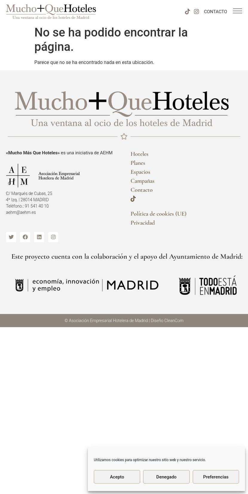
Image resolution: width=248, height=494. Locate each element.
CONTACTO (215, 11)
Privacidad (143, 222)
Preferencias (216, 477)
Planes (138, 163)
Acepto (117, 477)
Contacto (142, 189)
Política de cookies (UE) (158, 213)
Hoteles (140, 154)
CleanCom (173, 320)
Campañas (142, 181)
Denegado (166, 477)
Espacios (140, 172)
